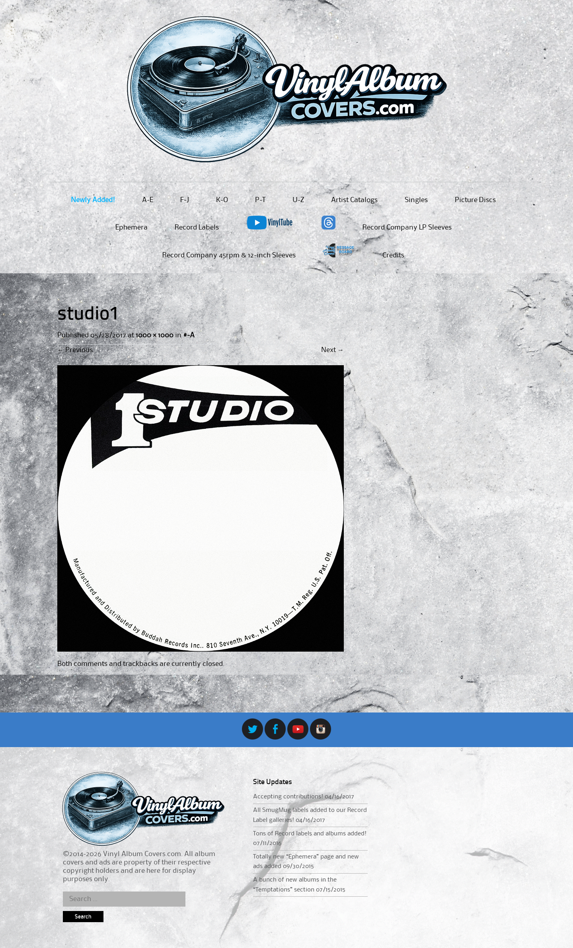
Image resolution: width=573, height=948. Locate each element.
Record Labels (197, 227)
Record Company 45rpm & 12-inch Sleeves (229, 255)
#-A (189, 335)
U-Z (298, 200)
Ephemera (131, 227)
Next (332, 350)
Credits (393, 255)
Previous (75, 350)
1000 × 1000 (154, 335)
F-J (184, 200)
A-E (147, 200)
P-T (260, 200)
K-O (222, 200)
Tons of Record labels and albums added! (309, 834)
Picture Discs (475, 200)
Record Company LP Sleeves (407, 227)
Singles (416, 200)
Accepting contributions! (288, 797)
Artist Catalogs (354, 200)
